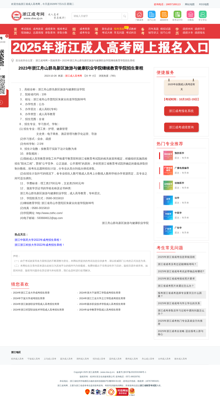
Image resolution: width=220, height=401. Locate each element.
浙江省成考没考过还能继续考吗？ (177, 264)
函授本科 (188, 28)
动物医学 (179, 183)
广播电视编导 (182, 168)
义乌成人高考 (50, 359)
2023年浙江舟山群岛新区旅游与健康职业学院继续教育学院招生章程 (98, 60)
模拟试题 (165, 28)
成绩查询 (50, 28)
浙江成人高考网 (73, 75)
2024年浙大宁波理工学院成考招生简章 (100, 292)
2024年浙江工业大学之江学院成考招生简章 (102, 298)
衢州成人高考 (131, 359)
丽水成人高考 (180, 359)
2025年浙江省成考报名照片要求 (176, 278)
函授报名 (200, 32)
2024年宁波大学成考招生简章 (29, 298)
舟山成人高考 (148, 359)
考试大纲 (107, 32)
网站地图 (190, 4)
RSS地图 (204, 4)
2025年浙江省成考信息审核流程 (176, 257)
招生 (74, 31)
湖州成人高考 (82, 359)
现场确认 (26, 32)
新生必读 (107, 28)
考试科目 (131, 32)
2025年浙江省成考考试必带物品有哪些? (181, 271)
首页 (15, 31)
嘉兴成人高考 (66, 359)
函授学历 (200, 28)
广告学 (178, 228)
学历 (177, 31)
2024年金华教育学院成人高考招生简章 (100, 309)
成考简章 (85, 28)
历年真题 (153, 28)
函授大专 (188, 32)
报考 (96, 31)
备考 (142, 31)
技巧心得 (165, 32)
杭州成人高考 (17, 359)
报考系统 (119, 28)
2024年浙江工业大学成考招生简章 (31, 292)
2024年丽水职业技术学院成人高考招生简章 (102, 304)
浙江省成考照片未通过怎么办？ (176, 285)
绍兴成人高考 (99, 359)
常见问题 (119, 32)
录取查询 (50, 32)
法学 (177, 198)
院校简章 (55, 60)
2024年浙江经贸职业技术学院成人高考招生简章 (38, 309)
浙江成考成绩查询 (181, 127)
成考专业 (85, 32)
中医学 (178, 213)
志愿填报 (38, 32)
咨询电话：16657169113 (167, 4)
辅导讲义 (153, 32)
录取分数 (62, 32)
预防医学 (179, 153)
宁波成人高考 (34, 359)
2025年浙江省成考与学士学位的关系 (179, 303)
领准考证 (62, 28)
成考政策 (38, 28)
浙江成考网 (42, 60)
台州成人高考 (164, 359)
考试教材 (131, 28)
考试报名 (26, 28)
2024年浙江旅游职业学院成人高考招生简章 (36, 304)
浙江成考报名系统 (181, 111)
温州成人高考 (115, 359)
